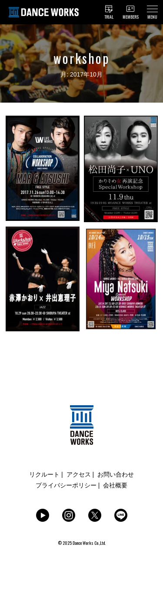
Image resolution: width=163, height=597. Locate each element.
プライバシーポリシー (66, 485)
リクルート (44, 474)
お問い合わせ (115, 474)
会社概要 (115, 485)
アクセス (79, 474)
